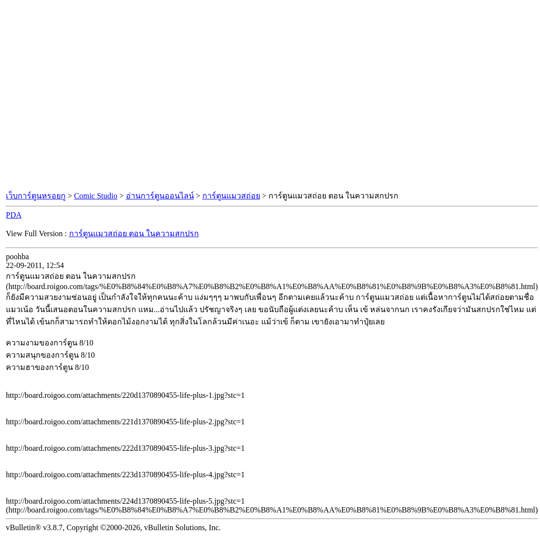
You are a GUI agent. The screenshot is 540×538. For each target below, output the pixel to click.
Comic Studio (95, 196)
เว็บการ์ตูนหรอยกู (36, 196)
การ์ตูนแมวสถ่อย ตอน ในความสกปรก (134, 233)
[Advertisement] (92, 96)
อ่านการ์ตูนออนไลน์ (160, 196)
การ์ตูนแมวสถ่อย (231, 196)
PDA (14, 215)
